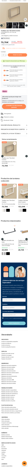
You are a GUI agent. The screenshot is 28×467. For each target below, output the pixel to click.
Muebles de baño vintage (7, 399)
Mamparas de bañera (6, 378)
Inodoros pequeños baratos (8, 347)
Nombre (4, 296)
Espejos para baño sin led (7, 353)
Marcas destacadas (8, 443)
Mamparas (5, 363)
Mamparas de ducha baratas (8, 370)
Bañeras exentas (5, 434)
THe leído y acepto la (13, 318)
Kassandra (4, 448)
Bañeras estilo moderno (7, 438)
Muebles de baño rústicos (7, 397)
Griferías (4, 417)
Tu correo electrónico (8, 311)
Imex (2, 459)
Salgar (3, 454)
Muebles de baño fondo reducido (9, 391)
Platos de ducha (7, 405)
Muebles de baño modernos (8, 395)
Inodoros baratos (5, 345)
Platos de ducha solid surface (8, 407)
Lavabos (4, 464)
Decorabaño (4, 0)
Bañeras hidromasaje (6, 436)
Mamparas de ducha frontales (8, 381)
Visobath (3, 450)
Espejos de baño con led (7, 357)
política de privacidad (17, 318)
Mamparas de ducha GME (7, 379)
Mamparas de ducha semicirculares (10, 372)
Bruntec (3, 446)
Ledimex (3, 452)
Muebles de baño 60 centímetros (9, 393)
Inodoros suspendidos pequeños (9, 341)
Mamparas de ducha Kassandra (9, 376)
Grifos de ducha (5, 424)
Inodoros (4, 339)
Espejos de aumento (6, 359)
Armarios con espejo (6, 355)
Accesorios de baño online (15, 0)
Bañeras (4, 432)
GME (2, 445)
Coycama (3, 455)
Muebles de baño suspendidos (9, 390)
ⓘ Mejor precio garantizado (8, 44)
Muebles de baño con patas (8, 400)
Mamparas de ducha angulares (9, 365)
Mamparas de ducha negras (8, 367)
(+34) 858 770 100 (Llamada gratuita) (14, 106)
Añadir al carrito (17, 54)
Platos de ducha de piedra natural (9, 409)
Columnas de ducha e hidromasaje (9, 426)
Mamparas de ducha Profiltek (8, 383)
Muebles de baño (6, 388)
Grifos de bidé (4, 428)
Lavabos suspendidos (6, 466)
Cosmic (3, 457)
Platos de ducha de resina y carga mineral (11, 411)
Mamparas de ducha (6, 374)
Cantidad (3, 51)
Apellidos (4, 304)
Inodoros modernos (6, 343)
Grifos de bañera (5, 419)
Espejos (4, 351)
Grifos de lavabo (5, 421)
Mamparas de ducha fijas (7, 369)
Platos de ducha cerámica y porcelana (10, 412)
